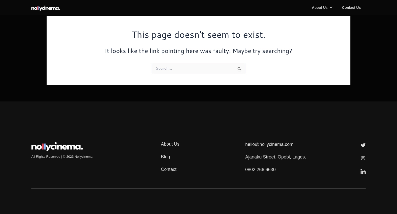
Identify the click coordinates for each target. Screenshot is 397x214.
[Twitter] (363, 144)
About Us (321, 8)
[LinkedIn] (363, 170)
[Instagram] (363, 157)
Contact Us (351, 8)
